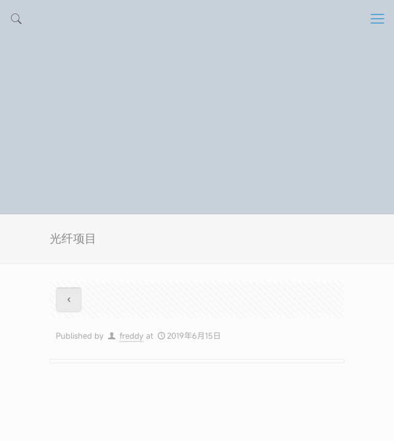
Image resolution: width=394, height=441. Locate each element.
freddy (132, 335)
